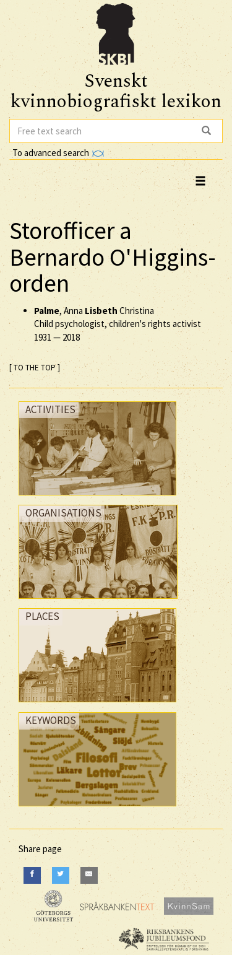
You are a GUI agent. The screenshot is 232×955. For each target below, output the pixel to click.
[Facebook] (32, 875)
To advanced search (58, 153)
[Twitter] (60, 875)
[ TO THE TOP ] (34, 367)
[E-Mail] (89, 875)
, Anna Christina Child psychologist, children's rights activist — (117, 324)
